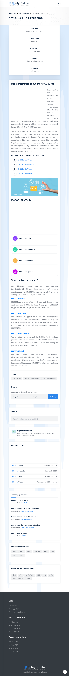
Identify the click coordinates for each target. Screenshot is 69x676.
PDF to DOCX (13, 642)
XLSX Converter (14, 628)
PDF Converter (14, 622)
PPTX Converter (14, 632)
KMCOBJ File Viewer (25, 169)
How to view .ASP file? (19, 533)
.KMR (29, 551)
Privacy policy (14, 609)
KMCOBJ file (17, 378)
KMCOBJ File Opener (25, 160)
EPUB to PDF (13, 645)
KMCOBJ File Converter (26, 164)
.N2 (45, 575)
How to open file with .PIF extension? (24, 517)
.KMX (45, 551)
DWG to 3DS (13, 648)
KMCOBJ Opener (26, 272)
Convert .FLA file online (19, 500)
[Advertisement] (28, 102)
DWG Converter (14, 625)
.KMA (14, 551)
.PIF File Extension (26, 519)
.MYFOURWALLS (18, 579)
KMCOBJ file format (49, 378)
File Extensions (24, 13)
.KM (52, 551)
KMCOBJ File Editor (25, 174)
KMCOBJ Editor (25, 238)
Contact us (13, 606)
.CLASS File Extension (27, 527)
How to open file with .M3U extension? (25, 508)
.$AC (14, 575)
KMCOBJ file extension (32, 378)
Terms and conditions (17, 612)
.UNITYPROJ (29, 575)
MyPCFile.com (42, 672)
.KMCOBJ (37, 551)
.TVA (20, 575)
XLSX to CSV (13, 651)
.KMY (14, 555)
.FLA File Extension (26, 503)
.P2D (38, 575)
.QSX (28, 579)
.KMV (21, 555)
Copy (53, 397)
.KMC (21, 551)
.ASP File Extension (26, 536)
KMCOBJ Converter (27, 249)
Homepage (12, 13)
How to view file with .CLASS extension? (25, 525)
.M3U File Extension (27, 511)
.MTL (51, 575)
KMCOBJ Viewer (26, 260)
